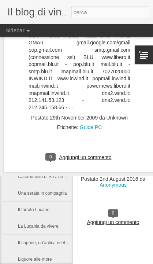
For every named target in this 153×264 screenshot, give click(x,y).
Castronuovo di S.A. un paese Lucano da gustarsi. (67, 176)
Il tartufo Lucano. (34, 209)
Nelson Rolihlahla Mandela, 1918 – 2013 (57, 160)
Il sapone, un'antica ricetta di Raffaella (55, 242)
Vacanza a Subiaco (37, 127)
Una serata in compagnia (42, 193)
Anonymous (113, 185)
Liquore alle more (35, 259)
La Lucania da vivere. (39, 226)
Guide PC (91, 97)
